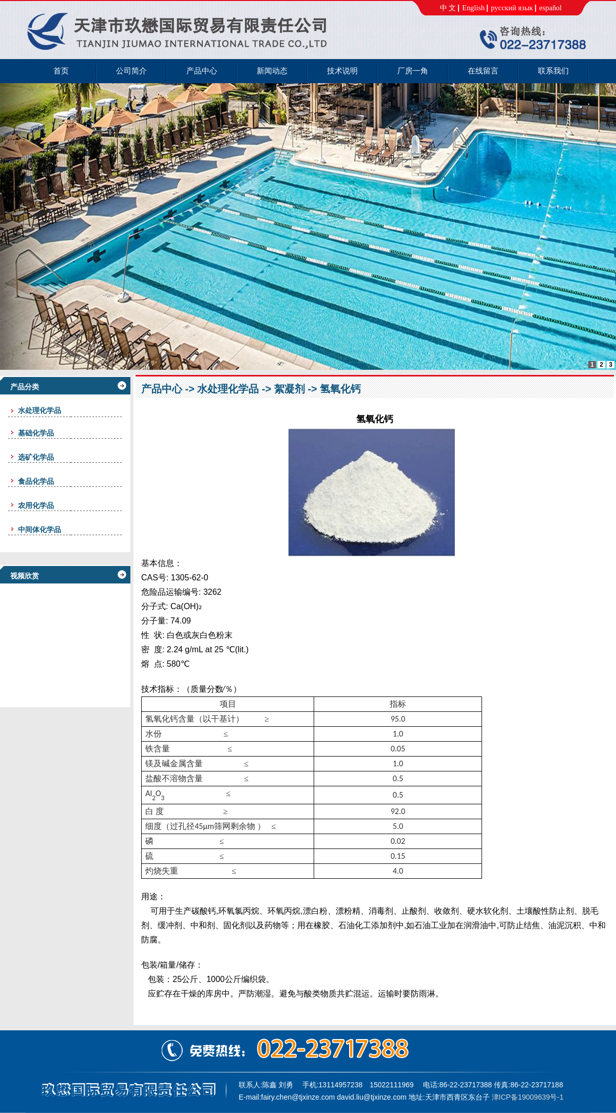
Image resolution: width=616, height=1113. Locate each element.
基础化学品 (36, 433)
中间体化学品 (39, 529)
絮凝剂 (289, 388)
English (473, 8)
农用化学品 (36, 505)
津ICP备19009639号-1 (528, 1097)
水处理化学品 (228, 388)
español (550, 8)
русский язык (512, 8)
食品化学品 (36, 481)
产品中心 (161, 388)
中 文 (448, 8)
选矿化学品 (36, 457)
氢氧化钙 (340, 388)
